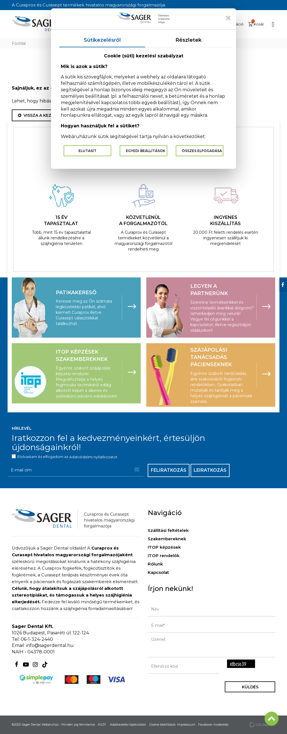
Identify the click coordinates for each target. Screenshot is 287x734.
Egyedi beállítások (145, 151)
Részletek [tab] (188, 40)
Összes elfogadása (202, 151)
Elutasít (87, 151)
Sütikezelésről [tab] (102, 40)
